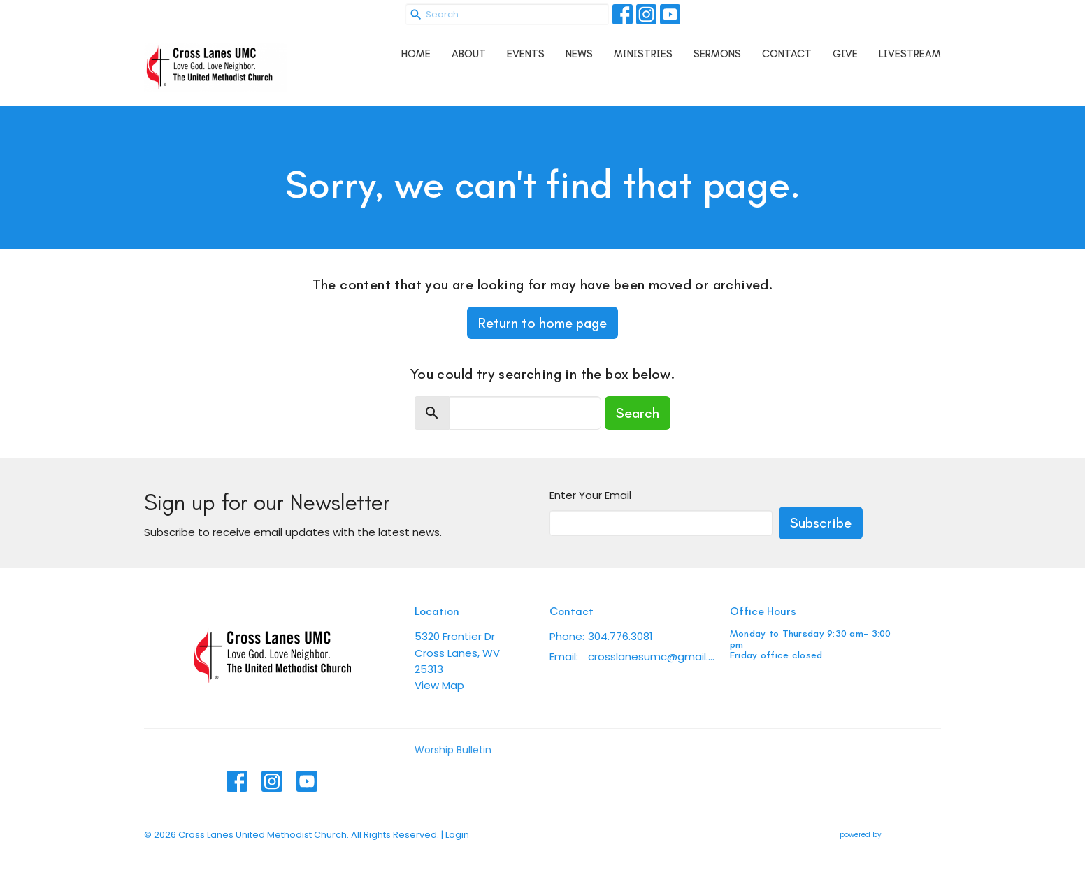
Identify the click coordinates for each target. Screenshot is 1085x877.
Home (416, 54)
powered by (890, 834)
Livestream (910, 54)
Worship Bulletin (453, 750)
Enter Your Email (590, 495)
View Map (439, 685)
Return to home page (542, 322)
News (579, 54)
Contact (787, 54)
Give (845, 54)
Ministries (643, 54)
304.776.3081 (620, 636)
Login (457, 834)
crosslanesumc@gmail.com (652, 656)
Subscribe (821, 522)
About (469, 54)
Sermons (717, 54)
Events (526, 54)
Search (637, 413)
